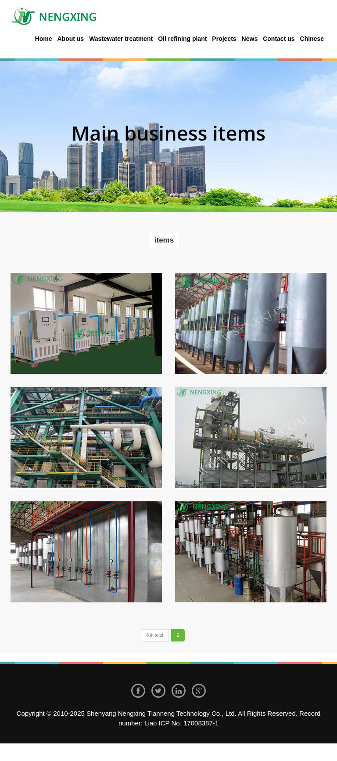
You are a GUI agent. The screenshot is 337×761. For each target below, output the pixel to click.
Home (43, 38)
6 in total (155, 635)
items (164, 240)
